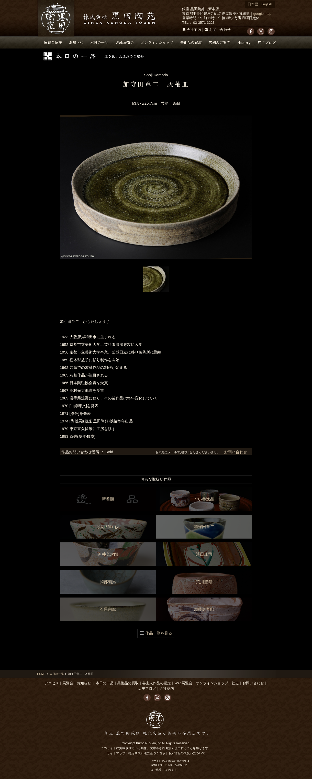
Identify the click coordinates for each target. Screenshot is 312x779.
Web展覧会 (124, 42)
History (244, 42)
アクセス (51, 683)
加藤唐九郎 (204, 609)
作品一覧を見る (158, 633)
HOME (41, 673)
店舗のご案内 (219, 42)
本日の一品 (99, 42)
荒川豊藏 (204, 582)
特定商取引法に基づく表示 (146, 753)
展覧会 (67, 683)
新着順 (108, 499)
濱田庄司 (204, 554)
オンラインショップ (157, 42)
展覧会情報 (53, 42)
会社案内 (194, 30)
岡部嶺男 (108, 582)
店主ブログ (267, 42)
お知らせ (76, 42)
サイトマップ (116, 753)
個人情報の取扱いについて (186, 753)
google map (262, 14)
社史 (235, 683)
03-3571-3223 (204, 23)
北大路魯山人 (108, 527)
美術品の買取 (191, 42)
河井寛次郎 (108, 554)
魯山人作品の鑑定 (156, 683)
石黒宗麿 (108, 609)
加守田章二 (204, 527)
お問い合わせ (220, 30)
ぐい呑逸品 (204, 499)
